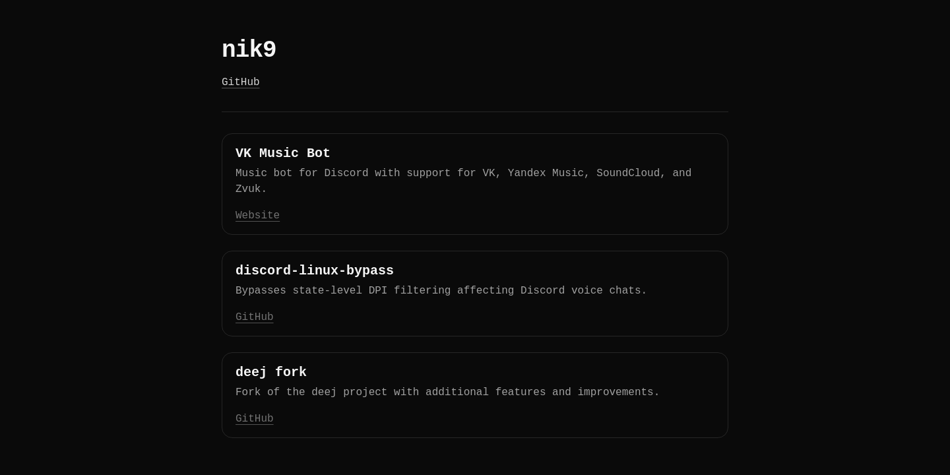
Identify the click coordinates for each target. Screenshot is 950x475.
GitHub (241, 82)
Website (258, 215)
